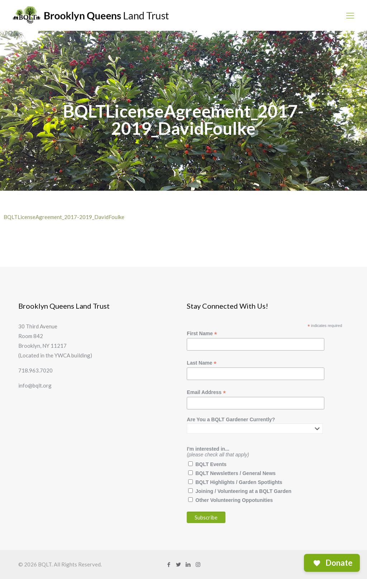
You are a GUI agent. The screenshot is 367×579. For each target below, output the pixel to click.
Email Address (206, 392)
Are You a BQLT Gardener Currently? (231, 419)
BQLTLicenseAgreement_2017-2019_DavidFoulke (64, 217)
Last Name (201, 363)
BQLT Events (211, 464)
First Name (202, 333)
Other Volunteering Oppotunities (234, 500)
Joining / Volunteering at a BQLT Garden (243, 491)
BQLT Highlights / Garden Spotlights (238, 482)
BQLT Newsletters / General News (235, 473)
